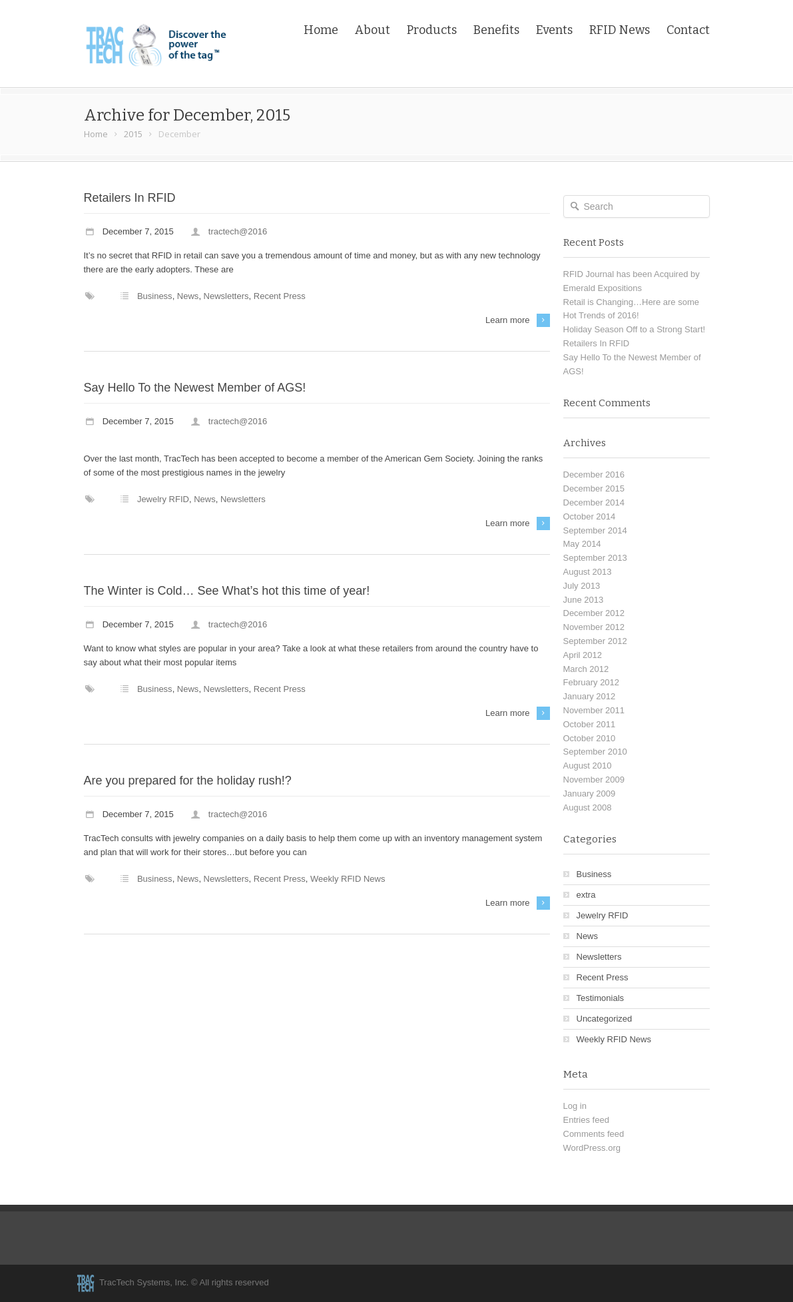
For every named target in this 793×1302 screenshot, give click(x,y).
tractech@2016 (237, 231)
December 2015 (594, 488)
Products (432, 30)
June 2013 (583, 600)
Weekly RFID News (347, 879)
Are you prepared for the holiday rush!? (188, 780)
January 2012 (589, 696)
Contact (688, 30)
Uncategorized (605, 1019)
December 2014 (594, 502)
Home (321, 30)
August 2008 (587, 808)
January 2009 (589, 794)
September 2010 (595, 752)
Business (154, 296)
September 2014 (595, 530)
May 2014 (582, 544)
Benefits (496, 30)
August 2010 (587, 766)
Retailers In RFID (130, 197)
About (372, 30)
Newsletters (226, 296)
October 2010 (589, 738)
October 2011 (589, 724)
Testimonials (601, 998)
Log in (575, 1106)
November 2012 (594, 627)
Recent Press (280, 296)
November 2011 (594, 710)
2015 (133, 134)
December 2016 (594, 475)
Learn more (507, 320)
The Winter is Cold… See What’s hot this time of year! (227, 590)
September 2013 (595, 558)
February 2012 (591, 682)
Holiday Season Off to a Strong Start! (634, 329)
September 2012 (595, 641)
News (188, 296)
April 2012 (583, 655)
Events (554, 30)
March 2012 (586, 669)
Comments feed (594, 1134)
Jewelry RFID (163, 499)
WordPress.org (592, 1148)
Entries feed (586, 1120)
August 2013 (587, 572)
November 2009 (594, 780)
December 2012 (594, 613)
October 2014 (589, 516)
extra (586, 895)
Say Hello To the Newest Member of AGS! (195, 387)
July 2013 (582, 586)
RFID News (619, 30)
